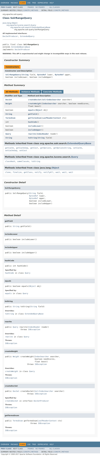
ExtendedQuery (27, 36)
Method (34, 10)
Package (14, 3)
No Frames (40, 7)
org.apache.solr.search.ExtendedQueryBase (30, 27)
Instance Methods (30, 92)
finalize (17, 172)
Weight (8, 104)
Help (52, 3)
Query (8, 134)
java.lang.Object (10, 23)
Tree (34, 3)
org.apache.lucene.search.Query (21, 25)
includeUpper (34, 130)
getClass (28, 172)
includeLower (34, 126)
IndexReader (43, 134)
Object (39, 110)
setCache (77, 148)
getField (32, 114)
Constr (26, 10)
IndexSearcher (49, 104)
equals (31, 110)
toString (32, 138)
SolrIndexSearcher (51, 100)
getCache (9, 148)
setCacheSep (11, 150)
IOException (34, 329)
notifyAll (48, 172)
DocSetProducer (10, 36)
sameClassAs (23, 161)
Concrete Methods (52, 92)
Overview (5, 3)
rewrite (32, 134)
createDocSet (34, 100)
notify (38, 172)
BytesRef (41, 75)
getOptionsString (62, 148)
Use (28, 3)
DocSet (8, 100)
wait (58, 172)
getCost (34, 148)
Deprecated (43, 3)
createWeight (34, 104)
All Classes (54, 7)
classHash (10, 161)
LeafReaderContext (51, 118)
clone (8, 172)
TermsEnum (10, 118)
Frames (31, 7)
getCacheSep (22, 148)
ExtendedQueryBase (20, 47)
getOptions (45, 148)
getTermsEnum (34, 118)
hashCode (32, 122)
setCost (23, 150)
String (25, 75)
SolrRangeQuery (13, 75)
